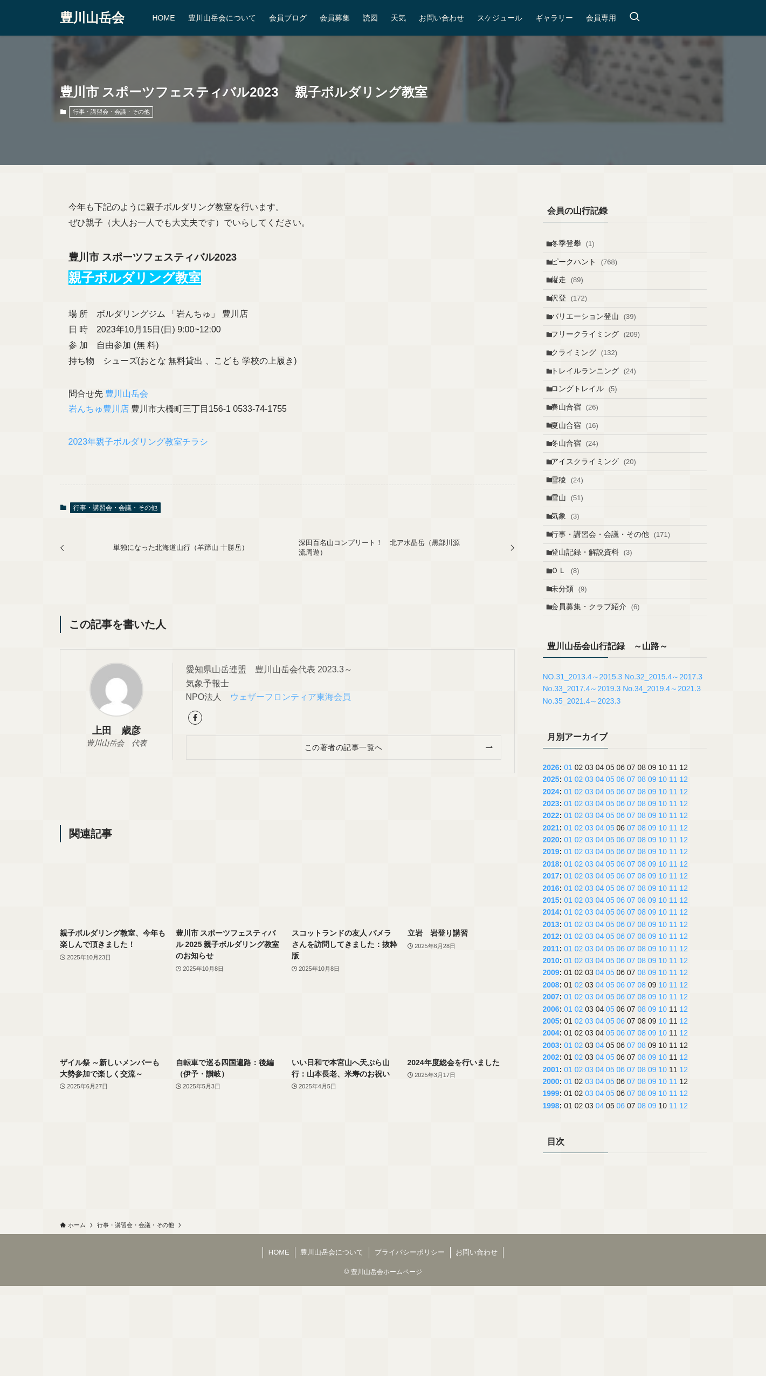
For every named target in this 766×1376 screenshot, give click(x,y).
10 (662, 869)
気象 (570, 582)
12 (683, 869)
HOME (278, 1342)
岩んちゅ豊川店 (98, 408)
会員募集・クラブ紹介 (600, 694)
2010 (551, 1050)
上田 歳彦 (116, 730)
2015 (551, 990)
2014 (551, 1002)
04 (600, 869)
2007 (551, 1086)
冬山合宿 (579, 492)
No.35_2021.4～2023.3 (582, 790)
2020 (551, 929)
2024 (551, 881)
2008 (551, 1074)
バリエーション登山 (598, 335)
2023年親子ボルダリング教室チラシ (138, 441)
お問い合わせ (477, 1342)
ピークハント (589, 268)
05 (610, 869)
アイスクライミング (598, 514)
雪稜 (572, 537)
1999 (551, 1183)
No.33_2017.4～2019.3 (582, 778)
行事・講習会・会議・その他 (111, 111)
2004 (551, 1123)
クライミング (589, 380)
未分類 (574, 671)
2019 (551, 941)
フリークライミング (600, 357)
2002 (551, 1147)
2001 (551, 1159)
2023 (551, 893)
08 (642, 869)
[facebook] (195, 718)
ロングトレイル (589, 425)
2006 (551, 1098)
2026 (551, 857)
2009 (551, 1062)
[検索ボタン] (634, 18)
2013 (551, 1014)
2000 (551, 1171)
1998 (551, 1195)
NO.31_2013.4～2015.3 (583, 766)
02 (579, 869)
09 (652, 869)
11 (673, 869)
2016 (551, 977)
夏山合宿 (579, 470)
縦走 (572, 290)
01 (568, 857)
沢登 (574, 313)
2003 (551, 1134)
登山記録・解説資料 (596, 627)
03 (589, 869)
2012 (551, 1026)
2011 (551, 1038)
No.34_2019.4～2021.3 (662, 778)
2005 (551, 1111)
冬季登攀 (577, 245)
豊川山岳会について (331, 1342)
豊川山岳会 (92, 17)
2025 (551, 869)
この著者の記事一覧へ (344, 747)
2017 (551, 966)
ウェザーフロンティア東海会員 (290, 696)
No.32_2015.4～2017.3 (663, 766)
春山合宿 (579, 447)
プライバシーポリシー (410, 1342)
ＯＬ (570, 649)
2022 (551, 905)
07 (631, 869)
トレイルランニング (598, 402)
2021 (551, 917)
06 (621, 869)
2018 (551, 954)
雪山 (572, 559)
